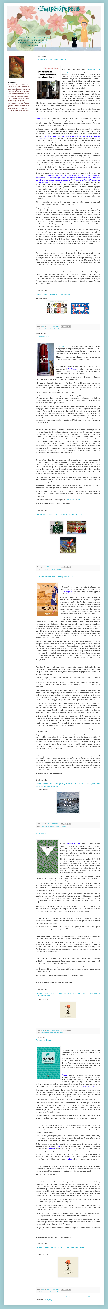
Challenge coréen (45, 1032)
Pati (79, 500)
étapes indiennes (65, 346)
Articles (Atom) (48, 1300)
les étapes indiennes (46, 569)
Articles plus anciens (93, 1297)
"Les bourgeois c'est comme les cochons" (51, 59)
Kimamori (46, 1247)
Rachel (68, 500)
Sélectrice (54, 786)
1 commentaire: (55, 823)
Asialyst (52, 514)
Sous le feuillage (55, 784)
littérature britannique (61, 826)
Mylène (92, 784)
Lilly (63, 784)
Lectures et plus (83, 784)
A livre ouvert (71, 784)
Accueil (68, 1297)
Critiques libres (45, 995)
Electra (45, 294)
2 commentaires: (55, 1030)
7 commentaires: (55, 326)
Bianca (45, 784)
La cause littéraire (62, 514)
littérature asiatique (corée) (56, 1032)
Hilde (73, 500)
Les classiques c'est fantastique (48, 328)
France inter (75, 993)
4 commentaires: (55, 567)
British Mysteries (45, 826)
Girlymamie (53, 294)
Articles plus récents (42, 1297)
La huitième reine (42, 336)
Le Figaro (78, 514)
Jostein (72, 514)
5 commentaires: (55, 1289)
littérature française (61, 328)
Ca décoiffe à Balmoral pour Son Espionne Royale (54, 577)
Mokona (47, 786)
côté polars (52, 826)
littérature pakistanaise (57, 569)
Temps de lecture (64, 294)
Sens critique (49, 993)
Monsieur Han (41, 834)
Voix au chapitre (56, 1247)
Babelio (39, 294)
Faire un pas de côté (43, 1040)
